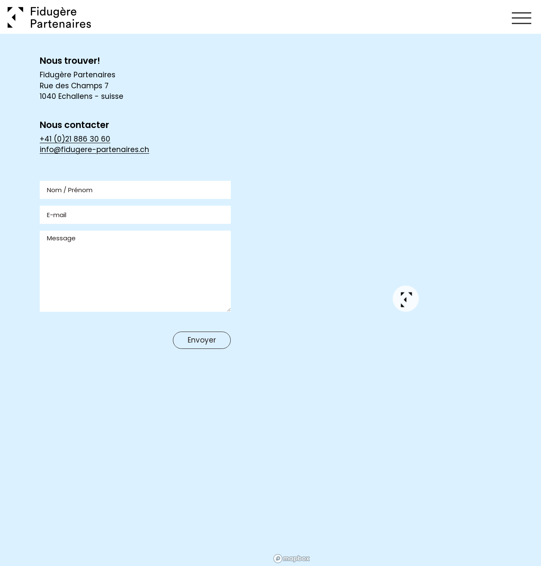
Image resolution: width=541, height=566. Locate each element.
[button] (406, 300)
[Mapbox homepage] (291, 558)
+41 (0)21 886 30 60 (75, 139)
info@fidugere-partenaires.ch (94, 149)
